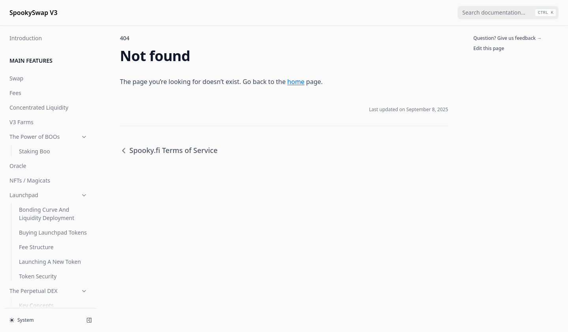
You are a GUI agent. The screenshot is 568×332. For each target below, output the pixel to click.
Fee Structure (36, 247)
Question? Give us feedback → (507, 38)
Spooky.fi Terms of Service (169, 150)
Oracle (17, 166)
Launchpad (48, 195)
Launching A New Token (50, 261)
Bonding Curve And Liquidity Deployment (46, 214)
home (296, 81)
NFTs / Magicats (29, 180)
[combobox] (508, 12)
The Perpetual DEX (48, 291)
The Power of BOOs (48, 136)
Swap (16, 78)
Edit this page (488, 48)
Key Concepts (36, 305)
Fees (15, 93)
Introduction (25, 38)
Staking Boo (34, 151)
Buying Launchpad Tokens (53, 232)
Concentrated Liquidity (38, 107)
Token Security (37, 276)
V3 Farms (21, 122)
